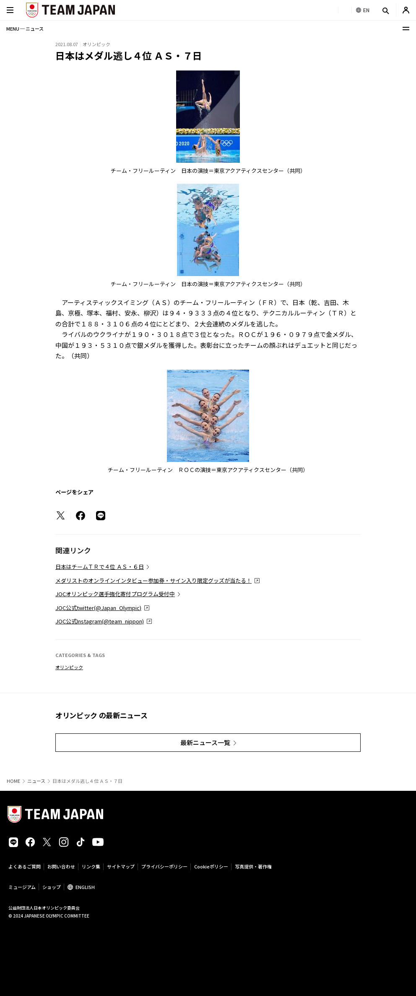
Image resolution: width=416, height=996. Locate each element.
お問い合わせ (61, 866)
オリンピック (69, 667)
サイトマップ (121, 866)
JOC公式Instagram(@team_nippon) (99, 621)
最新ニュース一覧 (205, 742)
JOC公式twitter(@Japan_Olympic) (98, 608)
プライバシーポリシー (164, 866)
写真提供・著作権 (253, 866)
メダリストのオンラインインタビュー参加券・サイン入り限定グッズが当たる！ (153, 580)
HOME (13, 781)
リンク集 (91, 866)
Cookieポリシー (211, 866)
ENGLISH (85, 887)
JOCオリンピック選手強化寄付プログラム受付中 (115, 594)
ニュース (36, 781)
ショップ (51, 887)
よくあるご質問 (24, 866)
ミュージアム (22, 887)
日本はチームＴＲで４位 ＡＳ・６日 (99, 567)
